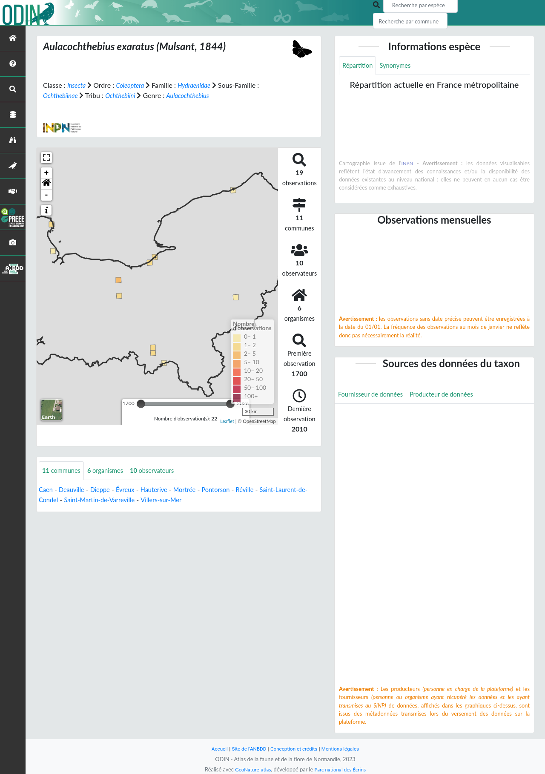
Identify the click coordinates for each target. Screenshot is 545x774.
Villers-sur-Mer (206, 500)
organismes (110, 471)
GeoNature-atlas (250, 769)
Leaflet (227, 420)
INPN (407, 164)
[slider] (141, 404)
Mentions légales (345, 748)
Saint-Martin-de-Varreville (140, 500)
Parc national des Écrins (342, 769)
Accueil (214, 748)
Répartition (359, 66)
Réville (260, 490)
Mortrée (196, 490)
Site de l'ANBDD (246, 748)
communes (63, 471)
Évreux (132, 490)
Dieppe (105, 490)
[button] (46, 184)
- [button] (46, 195)
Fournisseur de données (373, 396)
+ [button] (46, 173)
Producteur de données (450, 396)
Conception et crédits (294, 748)
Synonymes (399, 66)
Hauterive (163, 490)
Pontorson (229, 490)
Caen (46, 490)
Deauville (74, 490)
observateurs (161, 471)
